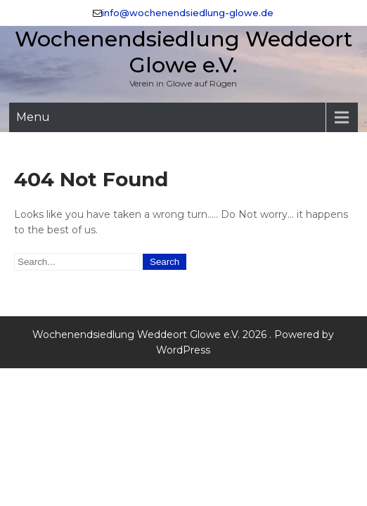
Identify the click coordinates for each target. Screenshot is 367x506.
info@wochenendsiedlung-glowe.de (187, 12)
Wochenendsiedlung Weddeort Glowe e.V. (183, 52)
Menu (33, 117)
